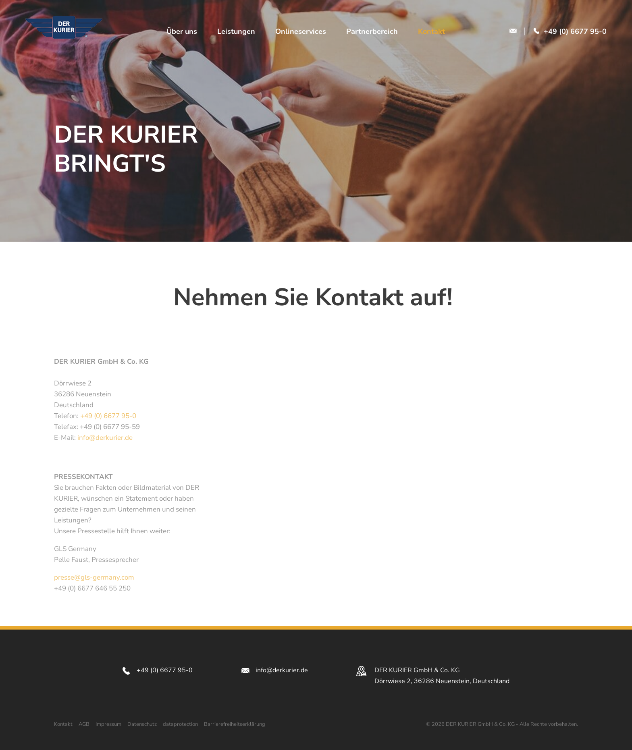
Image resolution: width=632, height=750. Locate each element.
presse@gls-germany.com (94, 577)
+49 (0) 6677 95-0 (108, 416)
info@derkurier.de (105, 437)
